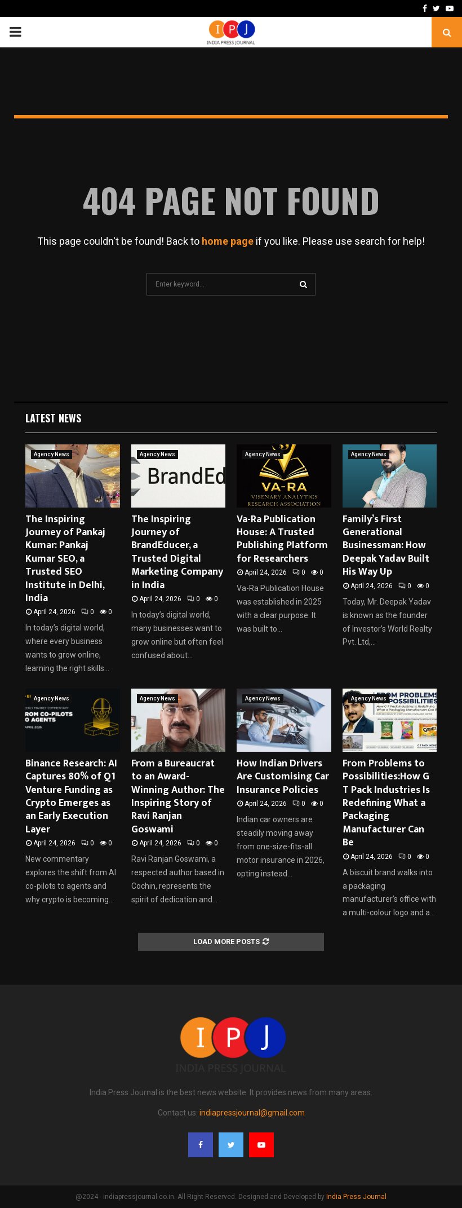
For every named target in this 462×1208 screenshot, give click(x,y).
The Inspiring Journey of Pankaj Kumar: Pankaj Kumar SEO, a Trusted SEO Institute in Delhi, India (65, 559)
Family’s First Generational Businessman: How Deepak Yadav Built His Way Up (386, 546)
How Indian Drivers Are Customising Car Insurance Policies (283, 777)
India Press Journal (356, 1197)
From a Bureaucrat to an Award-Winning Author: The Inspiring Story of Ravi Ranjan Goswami (178, 796)
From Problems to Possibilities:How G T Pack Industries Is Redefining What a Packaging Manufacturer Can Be (386, 803)
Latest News (53, 418)
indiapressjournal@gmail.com (252, 1112)
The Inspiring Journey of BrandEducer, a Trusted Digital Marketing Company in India (177, 552)
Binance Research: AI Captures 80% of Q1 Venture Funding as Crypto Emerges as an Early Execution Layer (71, 796)
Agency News (51, 454)
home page (228, 241)
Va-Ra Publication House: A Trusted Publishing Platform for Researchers (282, 539)
